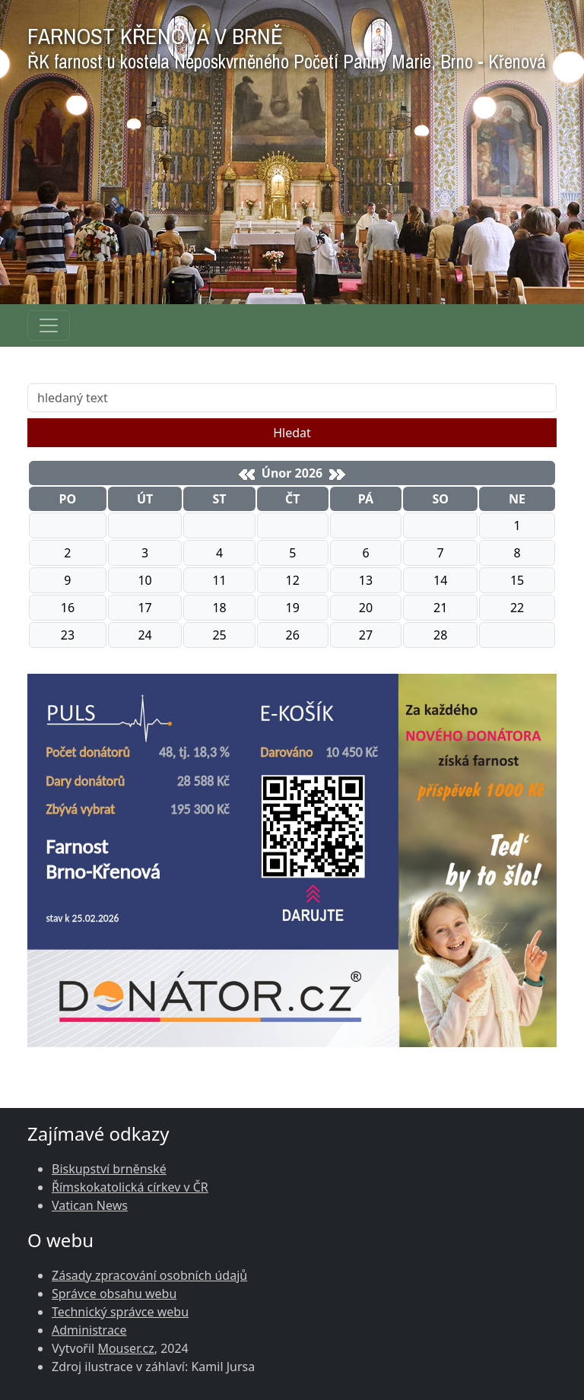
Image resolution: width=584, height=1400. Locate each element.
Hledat (292, 432)
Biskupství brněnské (109, 1168)
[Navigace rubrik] (48, 325)
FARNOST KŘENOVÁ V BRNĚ (286, 44)
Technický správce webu (120, 1311)
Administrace (89, 1330)
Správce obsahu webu (114, 1293)
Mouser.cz (125, 1348)
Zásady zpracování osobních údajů (149, 1275)
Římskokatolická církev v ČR (130, 1187)
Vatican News (90, 1205)
